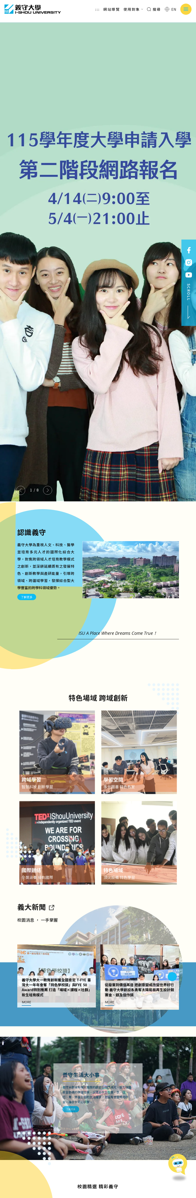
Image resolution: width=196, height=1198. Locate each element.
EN (171, 9)
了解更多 (27, 597)
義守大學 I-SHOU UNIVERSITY (32, 9)
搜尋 (154, 9)
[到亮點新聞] (51, 920)
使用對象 (133, 9)
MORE (26, 1015)
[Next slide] (47, 490)
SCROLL (189, 301)
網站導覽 (111, 9)
